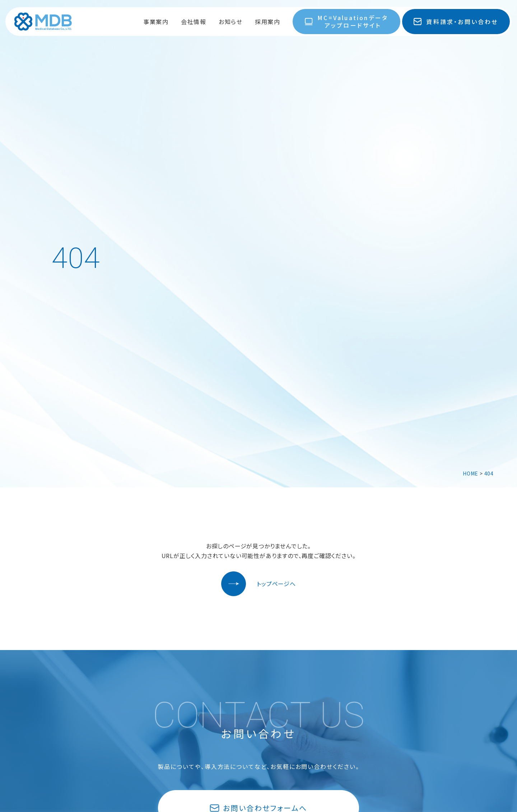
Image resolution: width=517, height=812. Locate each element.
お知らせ (230, 21)
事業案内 (155, 21)
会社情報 (193, 21)
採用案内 (267, 21)
